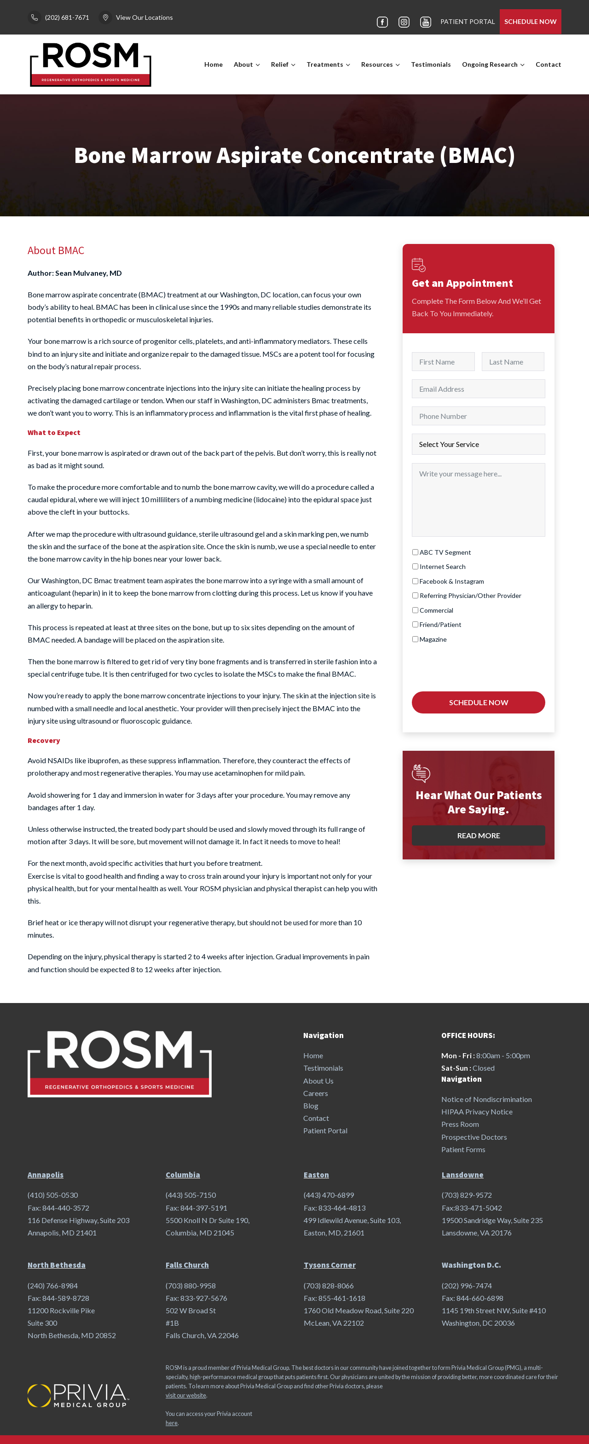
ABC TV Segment (445, 552)
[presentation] (482, 666)
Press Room (460, 1123)
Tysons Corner (330, 1265)
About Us (318, 1080)
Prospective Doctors (474, 1136)
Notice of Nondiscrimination (486, 1099)
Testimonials (431, 64)
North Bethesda (57, 1265)
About (243, 64)
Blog (310, 1105)
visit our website (186, 1395)
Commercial (436, 610)
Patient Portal (325, 1130)
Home (213, 64)
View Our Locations (144, 17)
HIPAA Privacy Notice (477, 1111)
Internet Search (443, 566)
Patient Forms (463, 1149)
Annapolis (46, 1175)
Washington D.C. (471, 1265)
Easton (316, 1175)
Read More (478, 831)
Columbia (183, 1175)
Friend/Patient (441, 624)
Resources (377, 64)
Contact (548, 64)
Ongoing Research (490, 64)
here (172, 1423)
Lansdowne (463, 1175)
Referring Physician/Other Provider (470, 595)
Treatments (324, 64)
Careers (315, 1093)
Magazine (433, 639)
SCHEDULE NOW (530, 21)
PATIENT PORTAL (467, 21)
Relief (280, 64)
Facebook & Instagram (452, 581)
